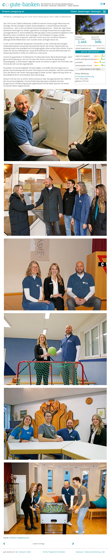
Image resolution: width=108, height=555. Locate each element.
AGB (103, 552)
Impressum (80, 552)
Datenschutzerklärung (93, 552)
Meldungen (96, 11)
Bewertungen (84, 11)
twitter (28, 552)
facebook (22, 552)
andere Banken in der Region (90, 69)
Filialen (74, 11)
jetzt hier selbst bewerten (90, 52)
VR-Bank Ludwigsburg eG (19, 538)
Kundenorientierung (86, 76)
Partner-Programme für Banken (54, 552)
